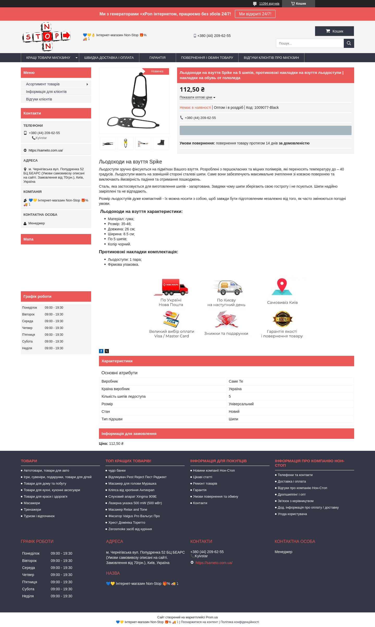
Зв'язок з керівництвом (296, 501)
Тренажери (32, 509)
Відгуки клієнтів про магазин (271, 58)
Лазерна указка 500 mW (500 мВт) (135, 503)
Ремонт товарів (205, 483)
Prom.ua (212, 617)
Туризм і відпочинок (39, 516)
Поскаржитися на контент (199, 622)
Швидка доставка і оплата (109, 58)
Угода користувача (292, 514)
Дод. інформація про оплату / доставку (308, 507)
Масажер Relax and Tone (127, 509)
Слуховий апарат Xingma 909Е (132, 496)
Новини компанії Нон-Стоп (214, 470)
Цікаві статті (202, 477)
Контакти (200, 503)
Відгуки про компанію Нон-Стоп (302, 488)
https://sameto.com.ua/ (46, 150)
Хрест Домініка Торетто (126, 522)
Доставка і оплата (292, 481)
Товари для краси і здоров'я (45, 496)
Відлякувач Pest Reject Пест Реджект (137, 477)
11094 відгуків (269, 3)
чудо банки (117, 470)
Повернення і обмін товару (207, 58)
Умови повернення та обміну (215, 496)
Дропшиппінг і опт (292, 494)
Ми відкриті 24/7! (255, 14)
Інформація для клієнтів (46, 92)
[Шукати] (349, 43)
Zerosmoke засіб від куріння (130, 529)
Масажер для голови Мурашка (132, 483)
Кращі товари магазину (48, 58)
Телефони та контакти (295, 475)
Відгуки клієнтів (39, 99)
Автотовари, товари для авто (46, 470)
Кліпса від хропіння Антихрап (131, 490)
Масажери (32, 503)
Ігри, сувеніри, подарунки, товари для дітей (57, 477)
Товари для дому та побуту (45, 483)
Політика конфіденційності (240, 622)
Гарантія (157, 58)
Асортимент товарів (43, 84)
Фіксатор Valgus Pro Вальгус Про (134, 516)
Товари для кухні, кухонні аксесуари (52, 490)
